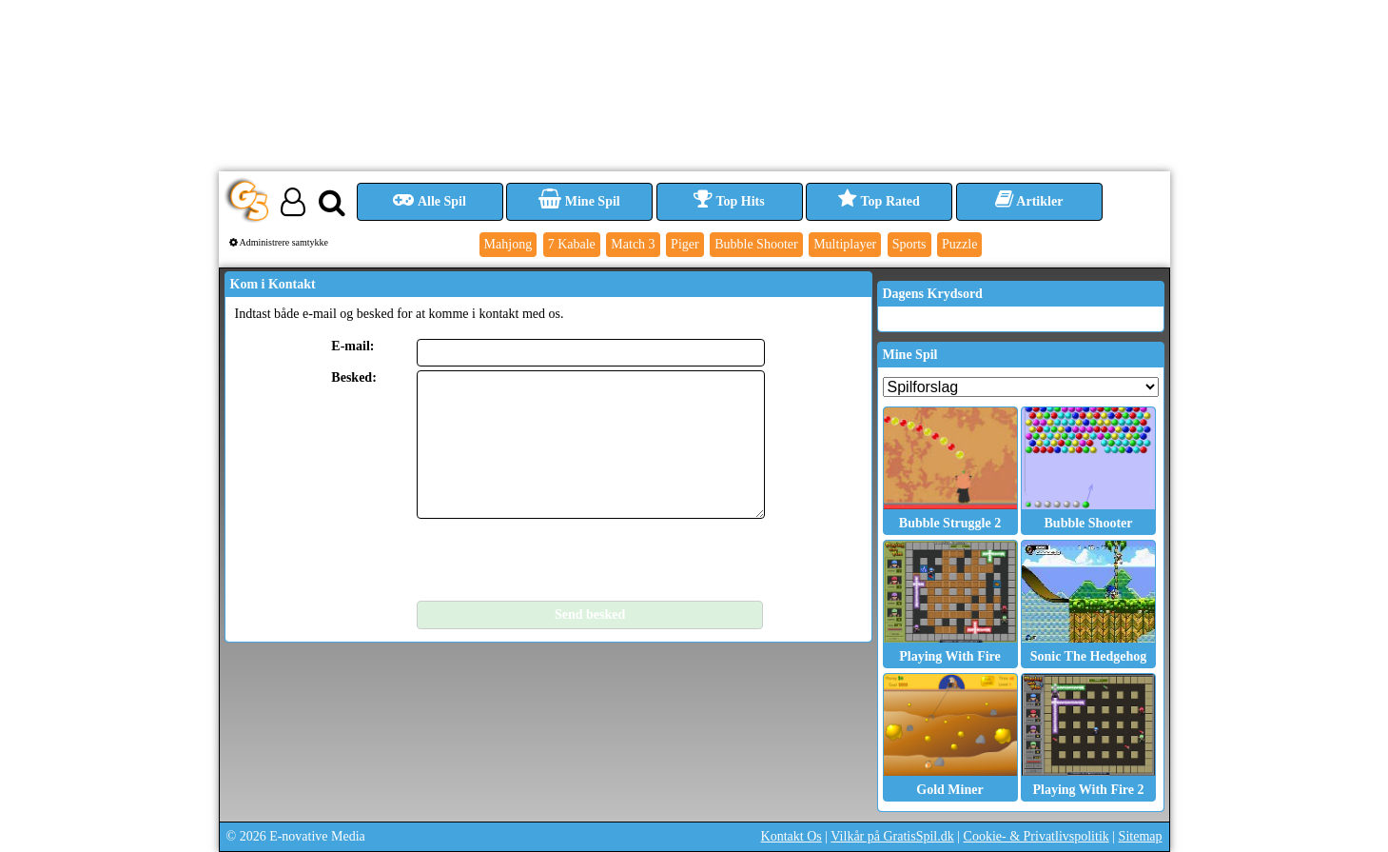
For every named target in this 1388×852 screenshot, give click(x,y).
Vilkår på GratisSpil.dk (892, 836)
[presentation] (561, 560)
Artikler (1029, 201)
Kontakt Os (791, 836)
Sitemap (1141, 836)
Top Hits (729, 201)
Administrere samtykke (279, 242)
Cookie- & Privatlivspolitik (1036, 836)
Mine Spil (578, 201)
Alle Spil (429, 201)
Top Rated (878, 201)
